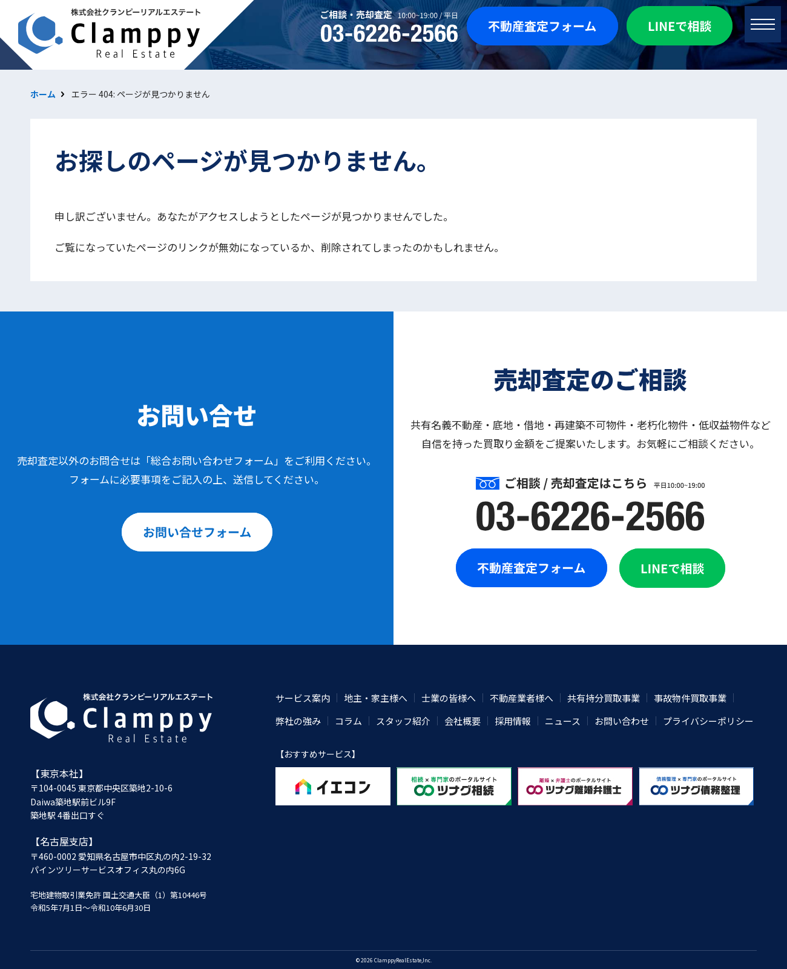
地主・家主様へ (375, 697)
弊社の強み (298, 720)
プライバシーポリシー (708, 720)
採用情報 (513, 720)
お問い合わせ (621, 720)
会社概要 (462, 720)
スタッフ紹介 (403, 720)
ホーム (43, 94)
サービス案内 (302, 697)
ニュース (563, 720)
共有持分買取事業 (603, 697)
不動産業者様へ (521, 697)
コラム (348, 720)
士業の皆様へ (448, 697)
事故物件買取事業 (690, 697)
